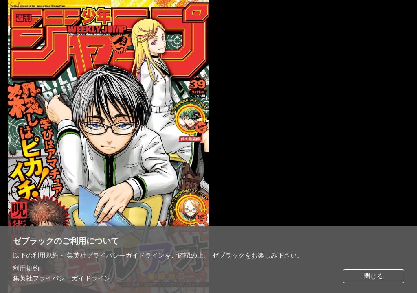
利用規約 (26, 268)
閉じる (373, 276)
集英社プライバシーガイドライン (62, 278)
